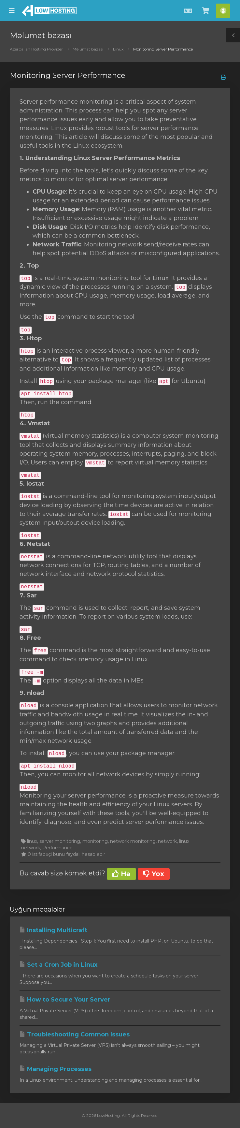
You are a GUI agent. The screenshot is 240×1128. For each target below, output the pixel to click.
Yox (153, 874)
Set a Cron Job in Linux (58, 964)
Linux (118, 49)
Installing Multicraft (53, 930)
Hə (121, 874)
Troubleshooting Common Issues (75, 1034)
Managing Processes (56, 1069)
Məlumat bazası (88, 49)
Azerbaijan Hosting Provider (36, 49)
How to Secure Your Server (65, 999)
